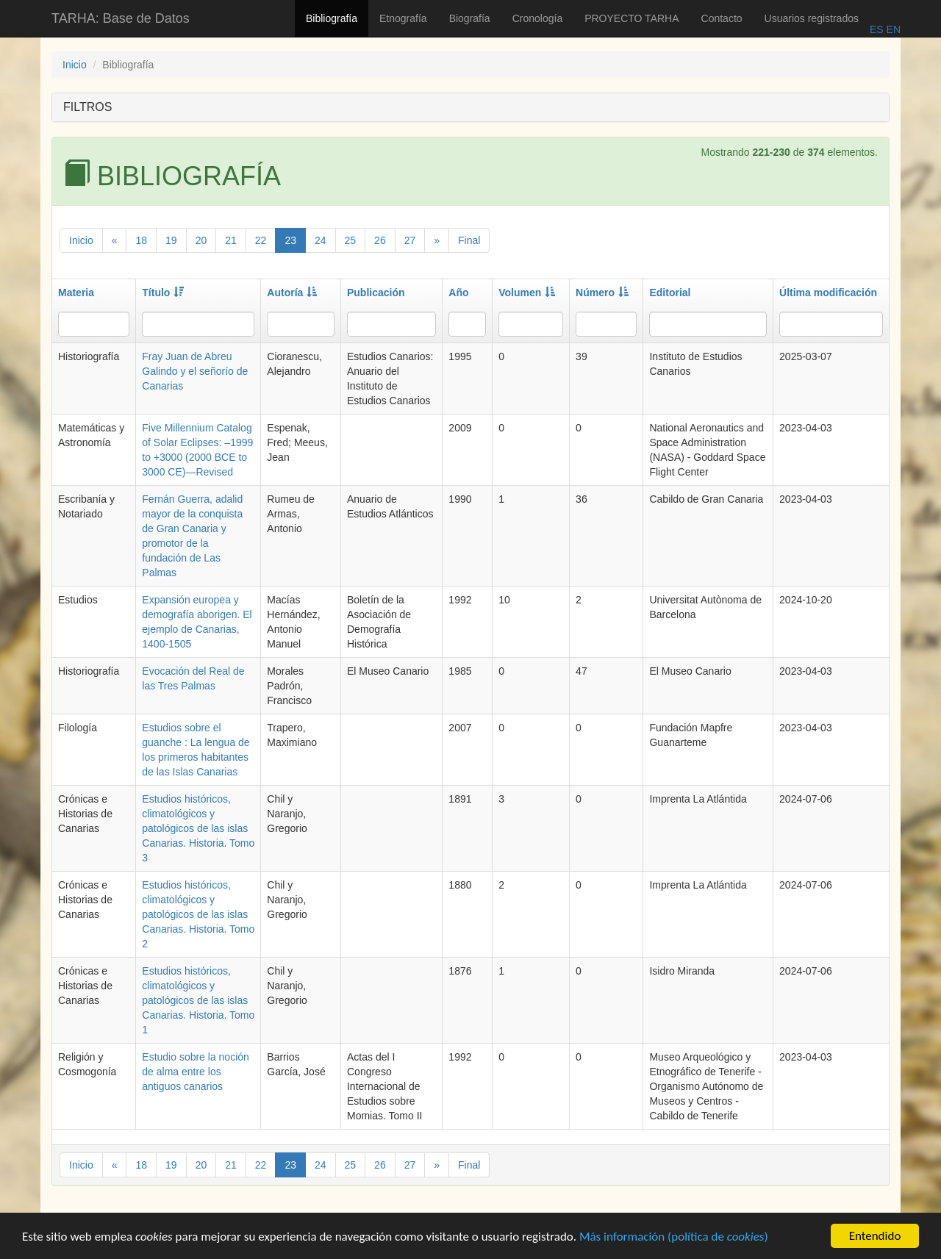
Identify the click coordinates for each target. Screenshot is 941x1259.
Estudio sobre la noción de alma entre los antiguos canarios (195, 1071)
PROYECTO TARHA (631, 18)
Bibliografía (331, 18)
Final (469, 240)
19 (171, 240)
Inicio (74, 65)
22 (261, 240)
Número (602, 292)
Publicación (376, 292)
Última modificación (828, 292)
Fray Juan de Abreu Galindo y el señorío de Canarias (195, 371)
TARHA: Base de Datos (120, 18)
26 (380, 240)
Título (163, 292)
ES (877, 29)
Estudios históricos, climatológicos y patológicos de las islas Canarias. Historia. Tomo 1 (198, 1000)
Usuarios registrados (812, 18)
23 (290, 240)
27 (410, 240)
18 (141, 240)
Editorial (669, 292)
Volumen (526, 292)
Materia (76, 292)
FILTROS (87, 107)
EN (892, 29)
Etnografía (403, 18)
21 (231, 240)
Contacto (722, 18)
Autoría (292, 292)
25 (351, 240)
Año (458, 292)
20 (201, 240)
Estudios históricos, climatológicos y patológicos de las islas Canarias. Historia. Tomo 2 (198, 914)
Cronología (537, 18)
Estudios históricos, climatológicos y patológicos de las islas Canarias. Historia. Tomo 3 (198, 828)
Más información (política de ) (673, 1238)
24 (320, 240)
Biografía (469, 18)
